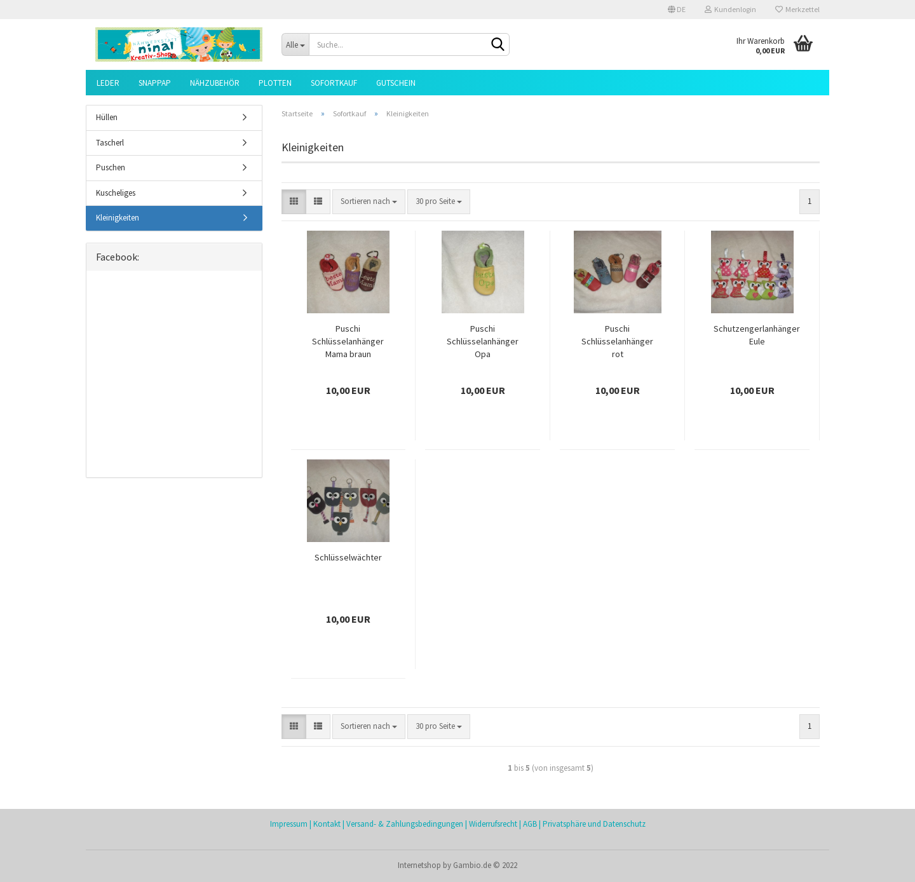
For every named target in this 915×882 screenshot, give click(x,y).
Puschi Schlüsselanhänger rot (617, 341)
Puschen (110, 167)
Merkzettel (797, 9)
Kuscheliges (115, 192)
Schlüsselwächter (348, 557)
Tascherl (110, 142)
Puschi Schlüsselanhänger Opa (482, 341)
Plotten (275, 83)
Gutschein (396, 83)
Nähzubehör (215, 83)
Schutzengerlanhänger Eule (757, 335)
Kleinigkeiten (117, 217)
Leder (108, 83)
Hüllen (107, 117)
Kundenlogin (730, 9)
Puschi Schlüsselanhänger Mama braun (348, 341)
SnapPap (155, 83)
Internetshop (419, 865)
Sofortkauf (334, 83)
